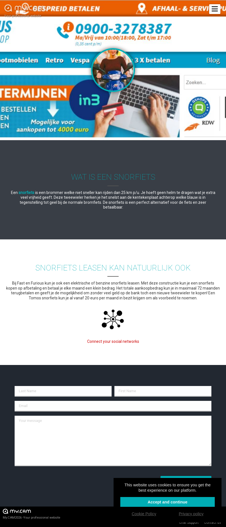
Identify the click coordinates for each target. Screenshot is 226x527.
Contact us (212, 522)
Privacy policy (191, 514)
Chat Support (189, 522)
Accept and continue (167, 502)
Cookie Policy (144, 514)
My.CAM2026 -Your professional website (31, 513)
